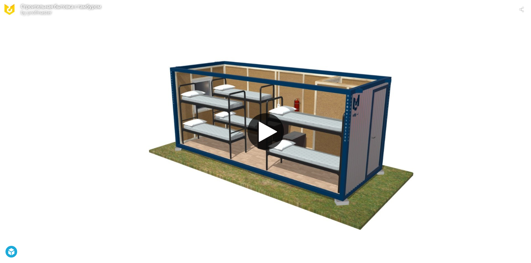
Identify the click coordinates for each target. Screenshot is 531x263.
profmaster (39, 12)
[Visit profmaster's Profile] (9, 9)
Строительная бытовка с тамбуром (61, 6)
